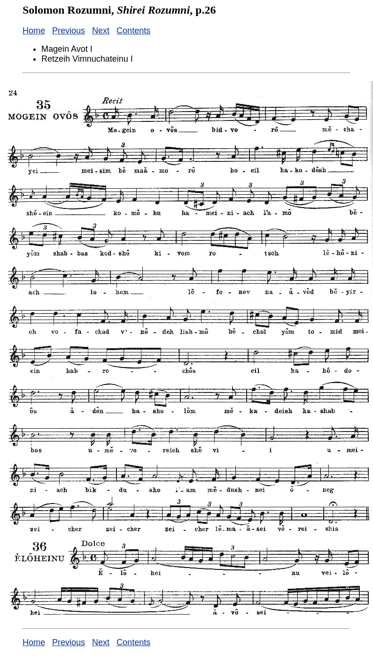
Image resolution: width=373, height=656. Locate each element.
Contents (133, 30)
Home (34, 30)
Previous (68, 30)
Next (100, 30)
